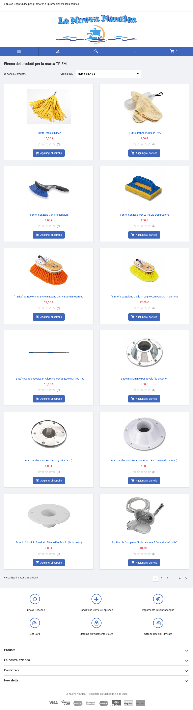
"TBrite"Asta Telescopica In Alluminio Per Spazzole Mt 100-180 (48, 378)
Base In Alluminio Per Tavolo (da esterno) (144, 378)
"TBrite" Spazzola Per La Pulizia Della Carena (144, 214)
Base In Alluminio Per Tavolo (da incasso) (48, 460)
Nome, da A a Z (109, 73)
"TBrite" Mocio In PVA (49, 132)
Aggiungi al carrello (49, 153)
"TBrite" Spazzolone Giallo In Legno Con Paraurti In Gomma (144, 296)
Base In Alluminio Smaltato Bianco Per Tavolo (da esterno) (144, 460)
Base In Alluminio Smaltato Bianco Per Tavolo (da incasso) (49, 542)
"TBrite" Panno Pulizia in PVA (144, 132)
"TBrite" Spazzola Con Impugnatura (48, 214)
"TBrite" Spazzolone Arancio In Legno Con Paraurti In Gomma (48, 296)
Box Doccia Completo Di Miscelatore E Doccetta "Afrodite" (144, 542)
